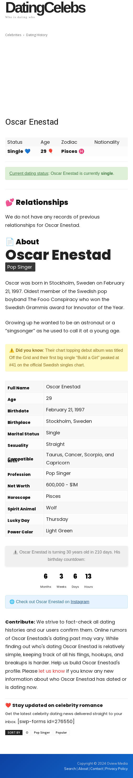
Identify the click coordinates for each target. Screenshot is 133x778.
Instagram (80, 602)
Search (70, 769)
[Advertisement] (66, 77)
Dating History (36, 35)
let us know (52, 671)
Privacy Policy (116, 769)
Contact (96, 769)
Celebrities (13, 35)
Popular (61, 732)
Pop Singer (42, 732)
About (83, 769)
